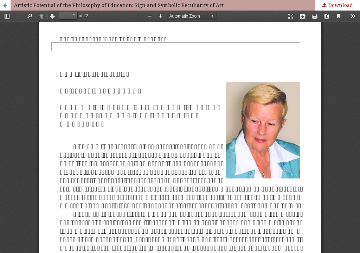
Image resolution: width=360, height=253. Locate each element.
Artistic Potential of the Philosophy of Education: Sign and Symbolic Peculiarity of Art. (119, 5)
